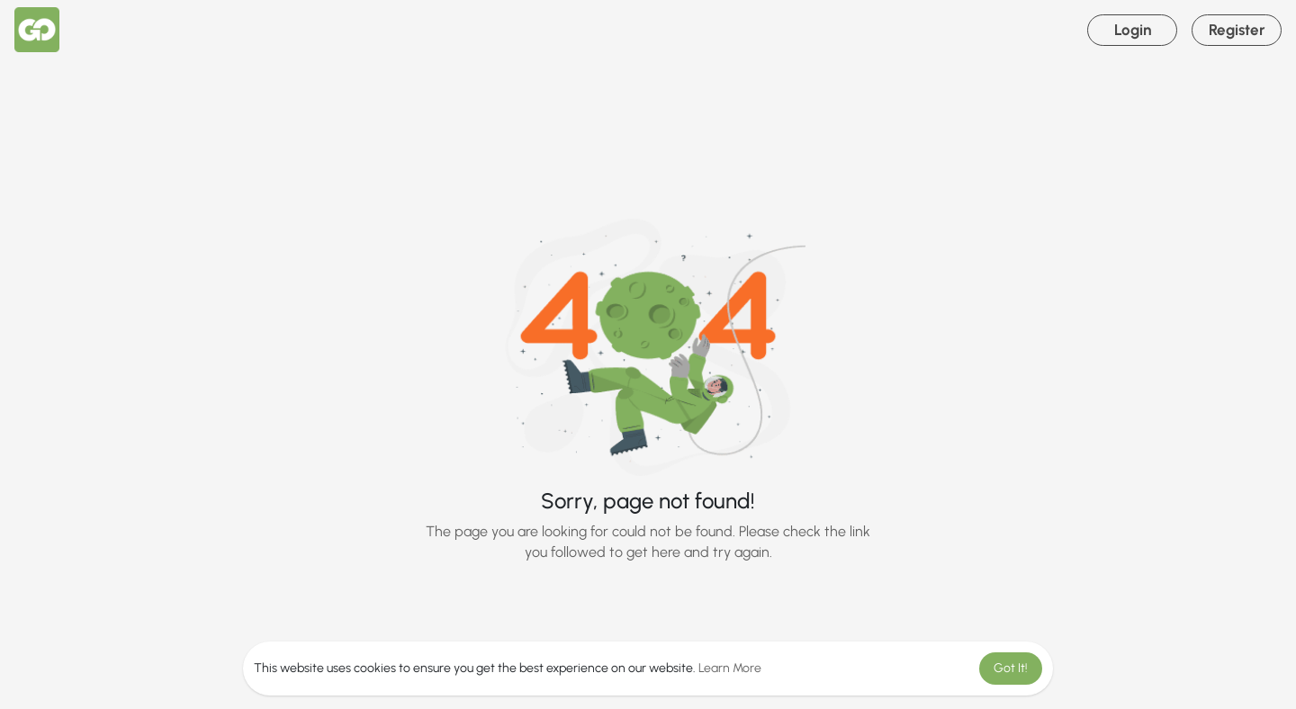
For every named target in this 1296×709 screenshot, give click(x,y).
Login (1132, 30)
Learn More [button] (729, 668)
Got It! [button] (1011, 668)
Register (1237, 30)
